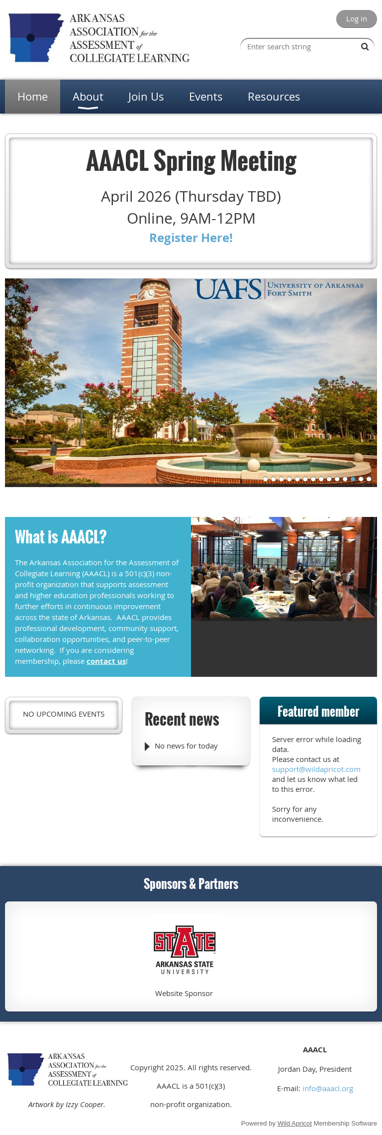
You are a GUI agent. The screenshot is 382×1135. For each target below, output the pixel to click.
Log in (356, 18)
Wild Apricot (295, 1123)
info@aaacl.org (327, 1088)
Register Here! (191, 237)
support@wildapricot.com (316, 769)
